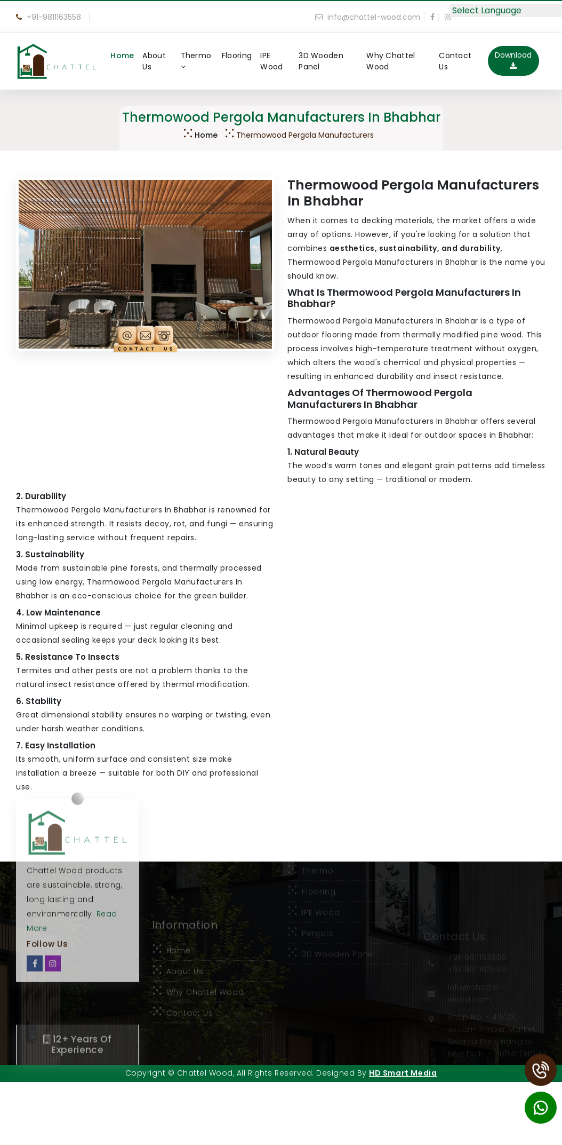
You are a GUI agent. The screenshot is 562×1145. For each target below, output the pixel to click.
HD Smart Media (403, 1073)
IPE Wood (271, 61)
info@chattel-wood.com (367, 17)
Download (513, 60)
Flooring (237, 55)
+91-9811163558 (48, 17)
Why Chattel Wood (390, 61)
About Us (154, 61)
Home (122, 55)
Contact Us (455, 61)
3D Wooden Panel (321, 61)
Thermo (196, 60)
